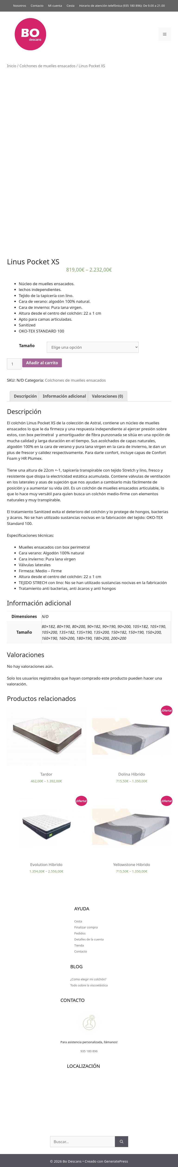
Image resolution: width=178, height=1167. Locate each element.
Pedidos (80, 932)
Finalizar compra (86, 926)
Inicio (11, 65)
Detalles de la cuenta (89, 938)
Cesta (71, 5)
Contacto (37, 5)
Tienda (79, 944)
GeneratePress (116, 1159)
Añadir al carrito (42, 361)
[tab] (25, 395)
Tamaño (27, 344)
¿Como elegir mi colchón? (88, 977)
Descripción (25, 394)
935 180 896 (132, 5)
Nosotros (19, 5)
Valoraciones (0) (107, 394)
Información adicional (64, 394)
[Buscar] (121, 1140)
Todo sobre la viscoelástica (89, 984)
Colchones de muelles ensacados (47, 65)
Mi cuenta (55, 5)
